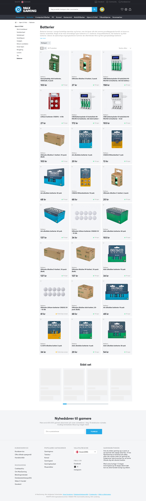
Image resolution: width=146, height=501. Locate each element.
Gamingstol (48, 461)
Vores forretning (68, 494)
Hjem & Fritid (92, 17)
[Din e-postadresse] (64, 431)
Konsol (59, 17)
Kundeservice (125, 2)
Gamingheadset (50, 464)
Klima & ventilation (22, 44)
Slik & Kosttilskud (22, 29)
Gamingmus (48, 451)
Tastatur (47, 454)
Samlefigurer (21, 38)
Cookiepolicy (19, 468)
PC (53, 17)
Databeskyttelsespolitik (23, 478)
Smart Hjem (20, 47)
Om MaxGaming (21, 472)
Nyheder (30, 17)
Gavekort (101, 2)
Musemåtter (48, 467)
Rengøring (20, 49)
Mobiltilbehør (79, 17)
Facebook (77, 464)
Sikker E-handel (20, 481)
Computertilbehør (42, 17)
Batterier (32, 22)
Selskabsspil (20, 35)
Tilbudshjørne (104, 17)
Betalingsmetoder (21, 475)
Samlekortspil (21, 32)
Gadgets (19, 41)
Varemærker (117, 17)
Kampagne (20, 17)
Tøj (18, 55)
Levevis (19, 52)
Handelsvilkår (20, 458)
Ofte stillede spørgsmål (23, 454)
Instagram (77, 470)
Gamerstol (68, 17)
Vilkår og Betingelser (104, 494)
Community (111, 2)
